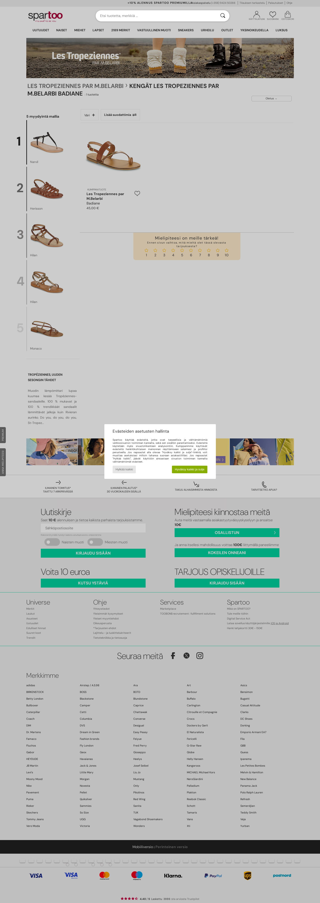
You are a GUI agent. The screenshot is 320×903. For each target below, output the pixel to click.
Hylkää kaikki (124, 469)
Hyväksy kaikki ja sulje (189, 469)
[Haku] (222, 15)
